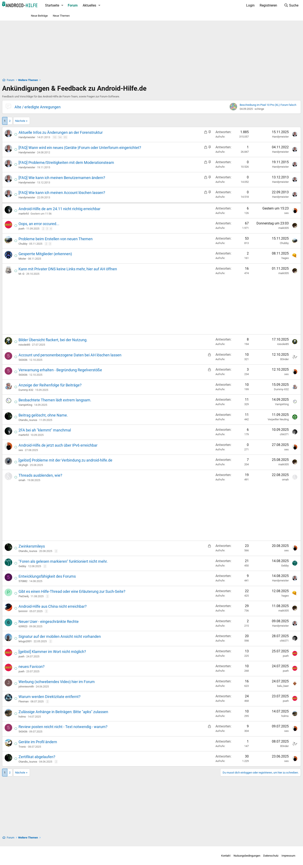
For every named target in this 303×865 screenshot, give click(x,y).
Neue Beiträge (39, 15)
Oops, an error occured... (67, 224)
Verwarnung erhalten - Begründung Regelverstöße (88, 370)
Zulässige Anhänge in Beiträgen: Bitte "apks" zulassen (92, 712)
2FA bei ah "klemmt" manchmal (73, 430)
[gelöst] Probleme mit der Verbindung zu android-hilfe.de (94, 460)
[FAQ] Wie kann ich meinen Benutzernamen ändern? (90, 177)
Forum (101, 5)
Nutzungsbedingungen (215, 855)
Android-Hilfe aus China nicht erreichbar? (81, 606)
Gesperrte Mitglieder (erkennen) (73, 254)
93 (83, 137)
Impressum (256, 855)
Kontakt (194, 855)
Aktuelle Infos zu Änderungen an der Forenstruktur (89, 132)
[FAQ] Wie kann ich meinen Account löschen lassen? (90, 192)
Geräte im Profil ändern (66, 742)
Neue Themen (61, 15)
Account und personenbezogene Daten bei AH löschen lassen (98, 355)
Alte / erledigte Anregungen (66, 107)
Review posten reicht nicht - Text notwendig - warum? (91, 726)
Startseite (80, 5)
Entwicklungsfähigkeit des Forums (75, 576)
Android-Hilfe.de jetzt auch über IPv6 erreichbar (86, 445)
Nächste (49, 120)
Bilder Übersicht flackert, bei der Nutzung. (81, 340)
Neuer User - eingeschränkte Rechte (77, 621)
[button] (91, 5)
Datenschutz (239, 855)
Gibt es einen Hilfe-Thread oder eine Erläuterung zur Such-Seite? (100, 591)
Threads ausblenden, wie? (69, 475)
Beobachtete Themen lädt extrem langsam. (83, 400)
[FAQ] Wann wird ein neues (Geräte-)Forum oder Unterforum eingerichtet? (108, 147)
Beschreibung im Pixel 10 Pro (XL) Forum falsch (239, 104)
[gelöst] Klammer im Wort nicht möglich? (80, 651)
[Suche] (262, 5)
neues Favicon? (60, 666)
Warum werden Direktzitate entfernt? (78, 696)
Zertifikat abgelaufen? (65, 757)
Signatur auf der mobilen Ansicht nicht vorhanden (88, 636)
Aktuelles (118, 5)
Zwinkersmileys (60, 546)
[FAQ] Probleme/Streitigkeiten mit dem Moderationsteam (94, 162)
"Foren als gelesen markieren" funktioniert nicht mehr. (91, 561)
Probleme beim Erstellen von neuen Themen (84, 239)
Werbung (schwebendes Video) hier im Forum (85, 681)
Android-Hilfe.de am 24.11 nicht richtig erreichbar (88, 209)
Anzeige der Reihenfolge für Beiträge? (78, 385)
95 (93, 137)
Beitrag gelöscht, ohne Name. (71, 415)
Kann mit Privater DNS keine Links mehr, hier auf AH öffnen (96, 269)
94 (88, 137)
